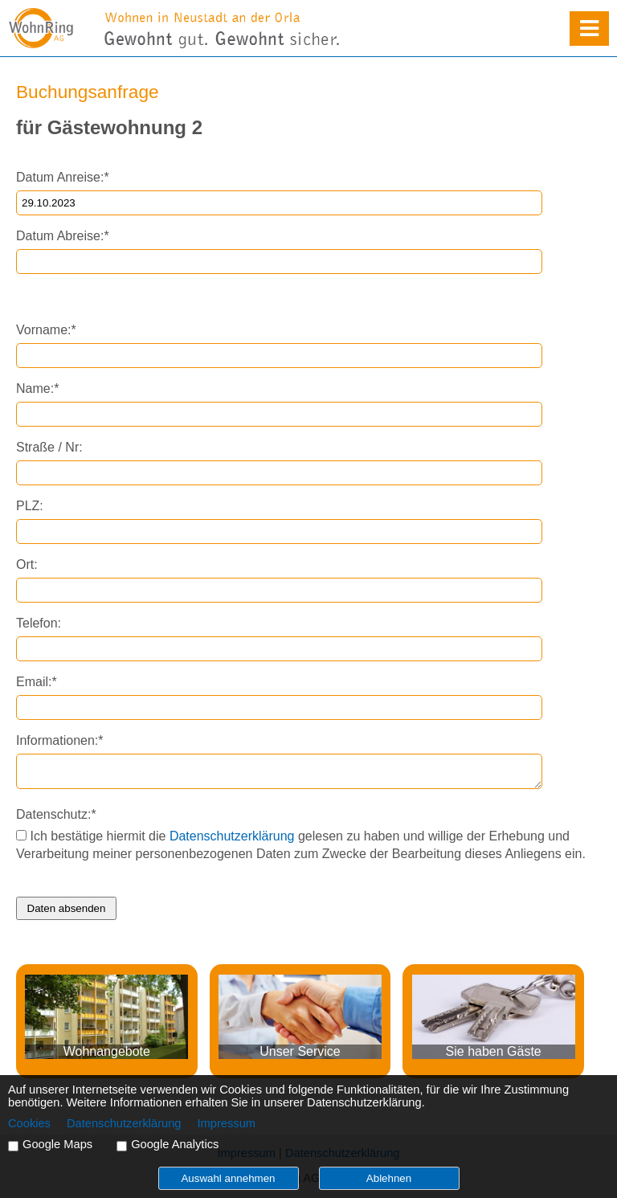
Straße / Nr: (49, 447)
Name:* (37, 388)
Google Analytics (175, 1144)
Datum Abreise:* (62, 236)
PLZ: (29, 506)
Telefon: (38, 623)
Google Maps (57, 1144)
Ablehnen (388, 1178)
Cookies (29, 1123)
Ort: (27, 564)
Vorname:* (46, 330)
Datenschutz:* (56, 814)
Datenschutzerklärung (232, 836)
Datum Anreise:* (62, 177)
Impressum (226, 1123)
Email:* (36, 682)
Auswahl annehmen (228, 1178)
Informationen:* (60, 740)
